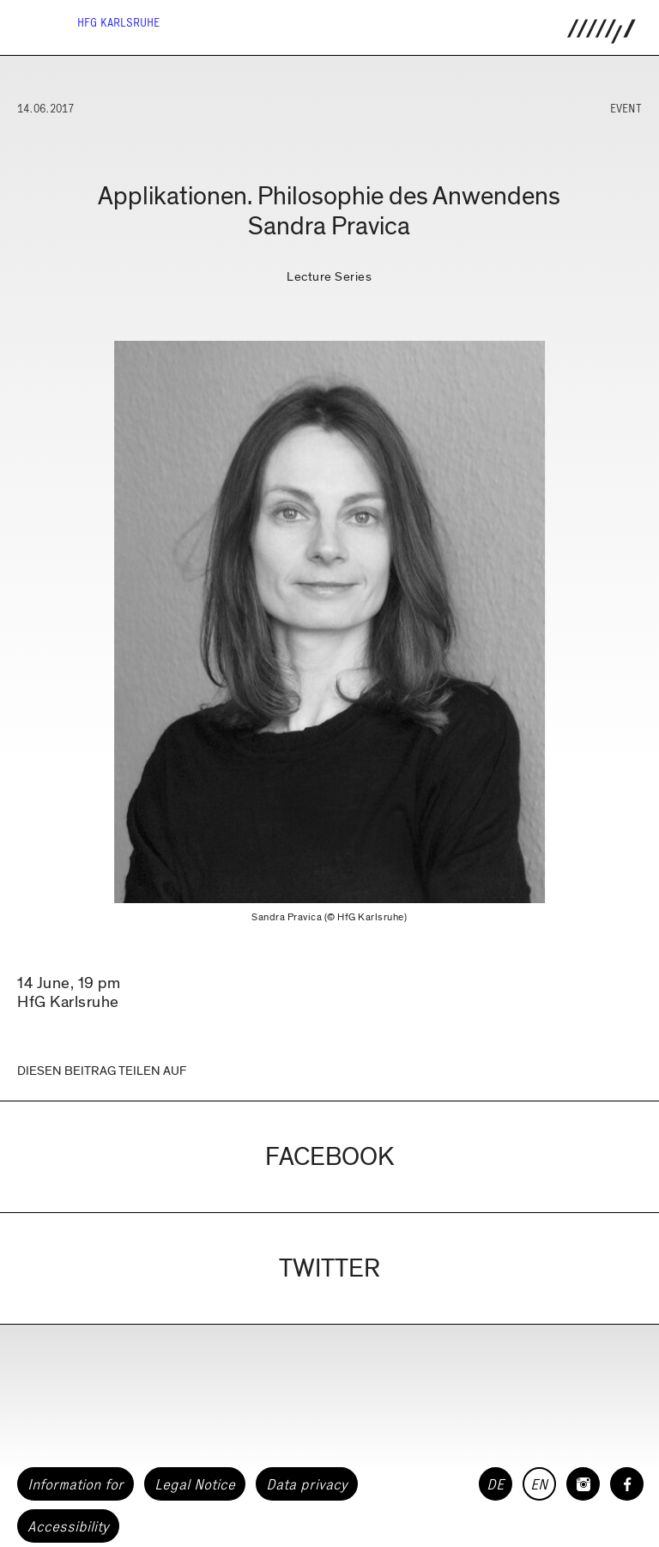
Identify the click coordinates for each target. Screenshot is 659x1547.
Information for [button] (75, 1484)
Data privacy (307, 1484)
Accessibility (68, 1526)
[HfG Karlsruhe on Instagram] (583, 1484)
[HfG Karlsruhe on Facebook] (627, 1484)
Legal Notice (194, 1484)
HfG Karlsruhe (118, 22)
